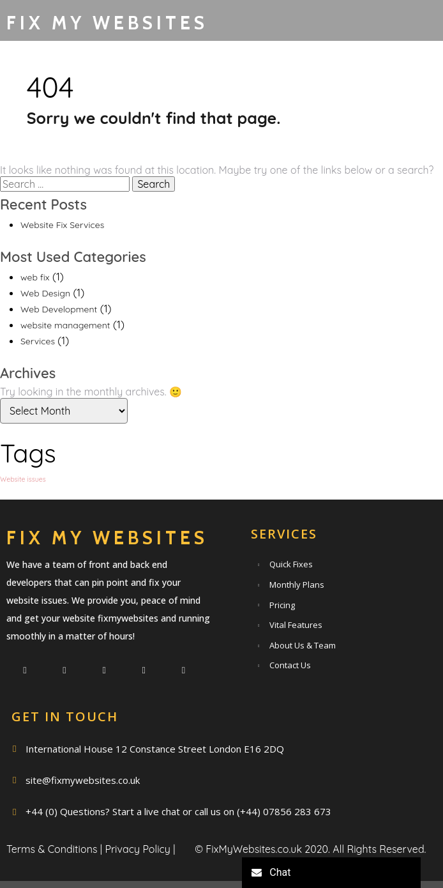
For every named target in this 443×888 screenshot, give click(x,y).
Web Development (58, 333)
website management (65, 349)
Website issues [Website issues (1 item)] (23, 503)
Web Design (45, 317)
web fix (35, 301)
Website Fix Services (62, 249)
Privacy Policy (137, 837)
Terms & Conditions (51, 837)
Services (37, 366)
